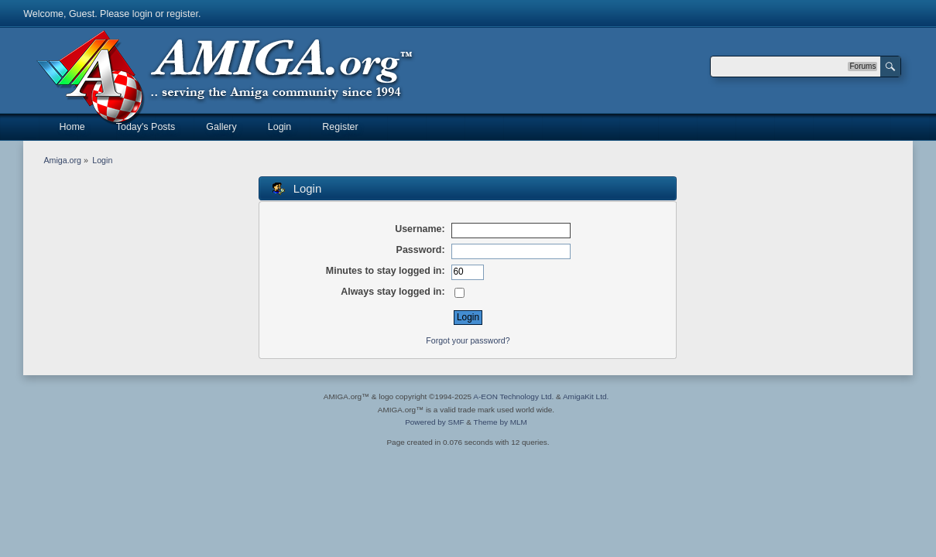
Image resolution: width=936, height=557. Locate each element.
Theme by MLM (500, 422)
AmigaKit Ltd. (586, 396)
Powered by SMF (434, 422)
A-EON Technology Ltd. (513, 396)
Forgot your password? (467, 340)
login (142, 14)
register (182, 14)
